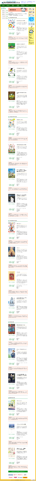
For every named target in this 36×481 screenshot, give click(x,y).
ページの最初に (33, 479)
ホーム (2, 7)
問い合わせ (34, 1)
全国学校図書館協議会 (29, 1)
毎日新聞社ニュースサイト (24, 1)
